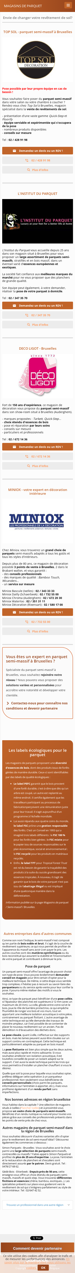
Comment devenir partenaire (37, 1248)
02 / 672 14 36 (37, 456)
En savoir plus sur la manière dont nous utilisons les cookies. (37, 1263)
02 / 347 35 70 (37, 315)
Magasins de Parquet (23, 6)
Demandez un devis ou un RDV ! (38, 151)
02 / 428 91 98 (37, 160)
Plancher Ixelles (30, 1108)
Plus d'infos (39, 170)
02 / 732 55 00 (37, 622)
